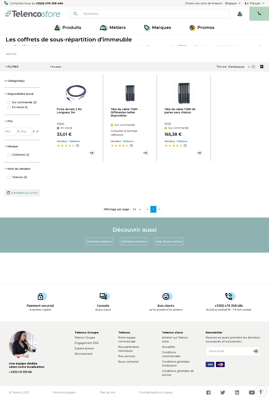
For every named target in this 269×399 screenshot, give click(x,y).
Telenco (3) (19, 208)
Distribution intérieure (134, 272)
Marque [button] (11, 177)
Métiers (113, 27)
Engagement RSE (87, 343)
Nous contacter (128, 361)
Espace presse (84, 348)
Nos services (126, 356)
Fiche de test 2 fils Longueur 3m (69, 142)
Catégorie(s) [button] (14, 112)
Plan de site (107, 392)
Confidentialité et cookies (156, 392)
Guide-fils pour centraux (169, 272)
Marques (157, 27)
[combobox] (150, 13)
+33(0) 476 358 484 (49, 3)
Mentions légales (64, 392)
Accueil (10, 38)
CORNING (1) (20, 186)
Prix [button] (8, 152)
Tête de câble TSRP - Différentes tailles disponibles (125, 143)
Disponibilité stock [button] (19, 125)
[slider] (66, 177)
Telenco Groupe (85, 337)
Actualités (168, 347)
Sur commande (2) (24, 133)
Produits (68, 27)
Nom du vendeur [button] (17, 200)
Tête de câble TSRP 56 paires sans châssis (179, 142)
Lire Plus (11, 85)
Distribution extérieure (99, 272)
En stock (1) (19, 138)
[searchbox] (155, 13)
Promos (202, 27)
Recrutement (83, 353)
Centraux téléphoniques (48, 38)
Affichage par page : (117, 240)
